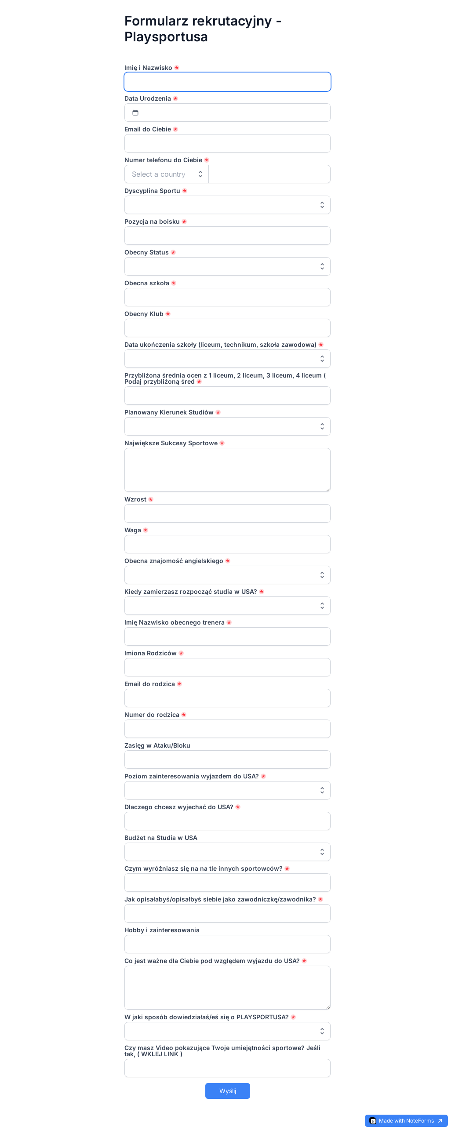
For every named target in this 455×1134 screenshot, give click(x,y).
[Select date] (227, 112)
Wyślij (227, 1090)
